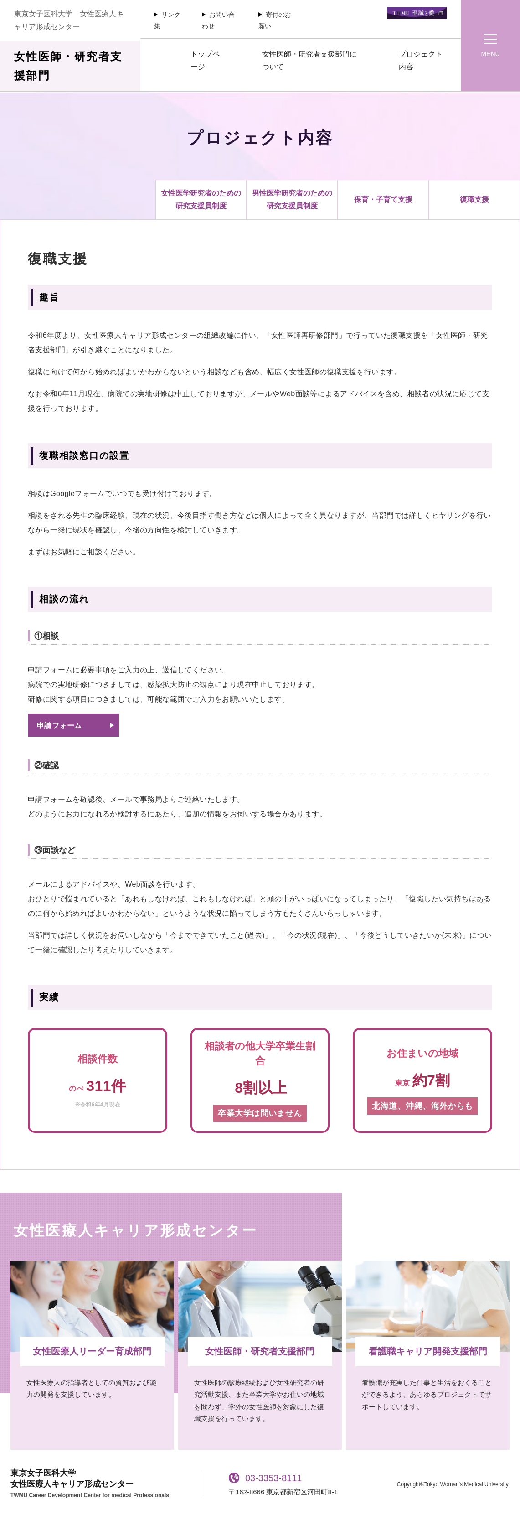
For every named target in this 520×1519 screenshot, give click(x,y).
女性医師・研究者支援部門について (309, 60)
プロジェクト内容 (421, 60)
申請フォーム (59, 725)
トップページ (205, 60)
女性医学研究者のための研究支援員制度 (201, 199)
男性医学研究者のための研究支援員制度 (292, 199)
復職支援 (474, 199)
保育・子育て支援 (383, 199)
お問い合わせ (218, 20)
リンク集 (167, 20)
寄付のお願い (274, 20)
